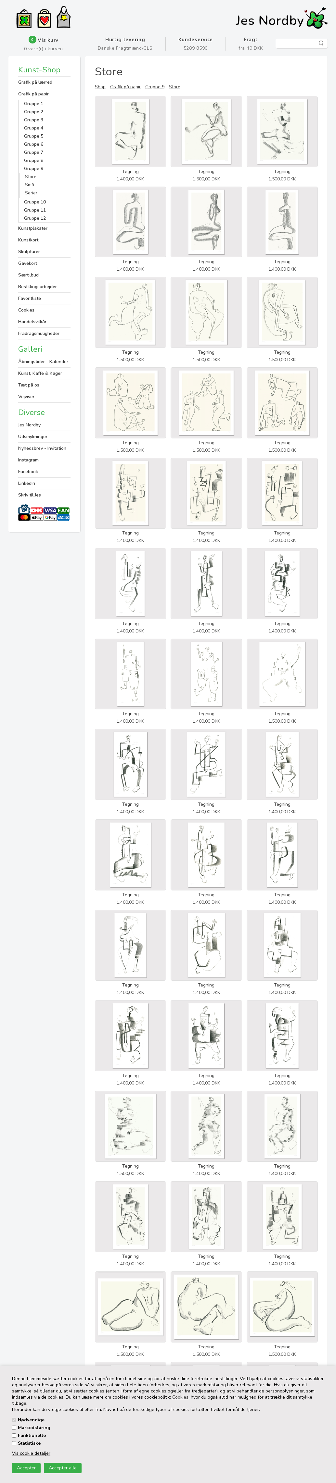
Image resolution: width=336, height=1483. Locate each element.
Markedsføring (34, 1428)
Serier (31, 193)
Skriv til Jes (29, 495)
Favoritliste (29, 298)
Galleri (30, 349)
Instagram (28, 460)
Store (30, 177)
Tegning (130, 171)
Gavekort (27, 263)
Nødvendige (31, 1420)
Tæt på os (28, 385)
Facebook (28, 472)
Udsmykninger (32, 437)
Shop (100, 87)
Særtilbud (28, 275)
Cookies (180, 1397)
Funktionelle (32, 1435)
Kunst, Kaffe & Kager (40, 373)
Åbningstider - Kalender (43, 362)
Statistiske (29, 1443)
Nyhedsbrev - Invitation (42, 448)
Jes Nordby (29, 425)
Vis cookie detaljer (31, 1453)
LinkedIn (26, 483)
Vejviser (26, 397)
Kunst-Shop (39, 70)
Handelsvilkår (32, 322)
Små (29, 185)
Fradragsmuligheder (38, 333)
